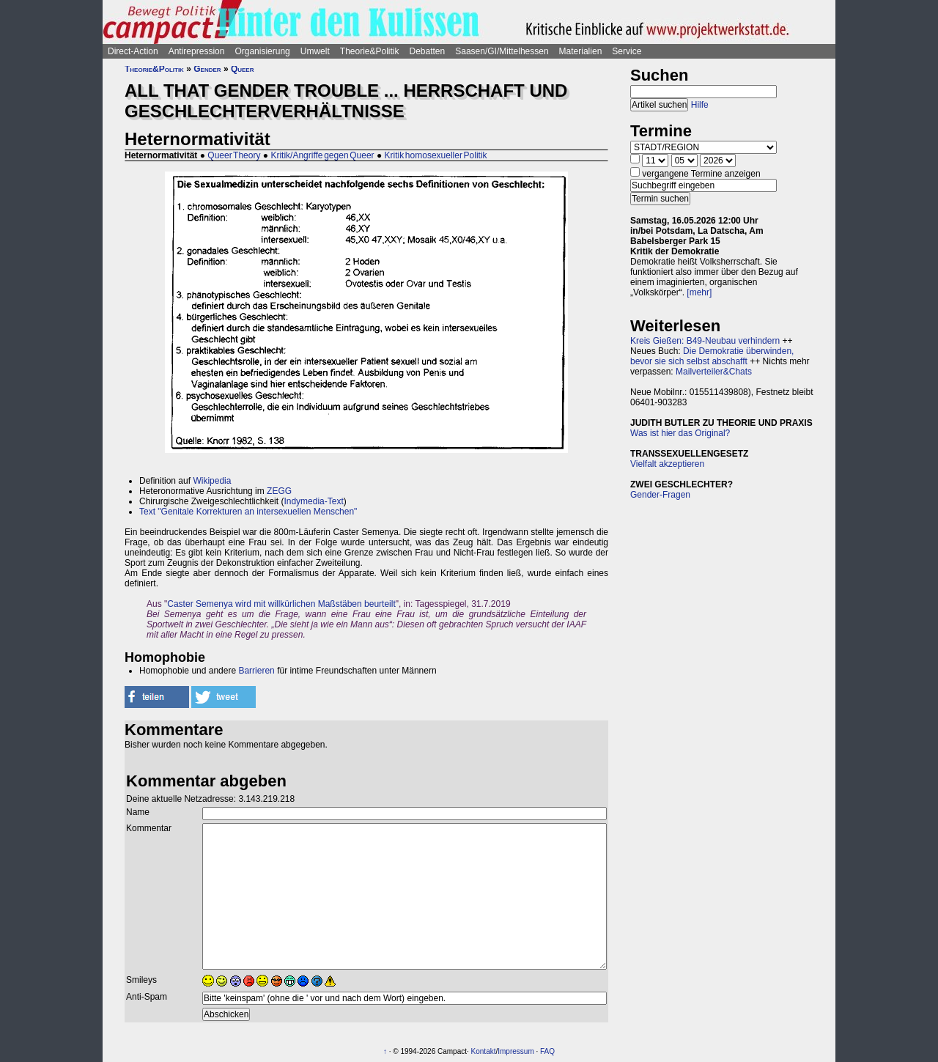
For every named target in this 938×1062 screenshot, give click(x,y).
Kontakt (483, 1051)
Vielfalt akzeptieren (667, 464)
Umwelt (315, 51)
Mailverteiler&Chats (714, 371)
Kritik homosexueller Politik (436, 155)
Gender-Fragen (660, 495)
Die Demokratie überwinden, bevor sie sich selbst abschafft (712, 356)
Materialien (580, 51)
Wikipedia (212, 481)
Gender (207, 69)
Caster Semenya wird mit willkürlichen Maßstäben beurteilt (281, 604)
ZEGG (279, 491)
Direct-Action (133, 51)
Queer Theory (233, 155)
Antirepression (197, 51)
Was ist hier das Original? (680, 433)
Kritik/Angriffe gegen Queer (322, 155)
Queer (242, 69)
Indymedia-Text (313, 501)
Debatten (428, 51)
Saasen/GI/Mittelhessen (501, 51)
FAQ (547, 1051)
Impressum (515, 1051)
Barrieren (256, 670)
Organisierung (261, 51)
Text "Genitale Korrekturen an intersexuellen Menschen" (248, 511)
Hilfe (700, 105)
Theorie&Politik (369, 51)
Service (626, 51)
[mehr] (699, 292)
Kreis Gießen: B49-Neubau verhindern (705, 341)
